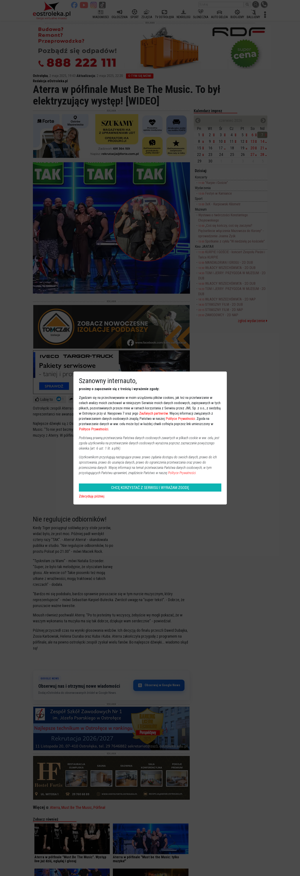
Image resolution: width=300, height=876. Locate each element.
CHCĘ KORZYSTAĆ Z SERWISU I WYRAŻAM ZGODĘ (150, 487)
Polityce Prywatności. (182, 473)
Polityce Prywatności (180, 419)
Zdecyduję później (91, 496)
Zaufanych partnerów (153, 413)
